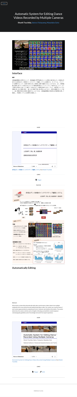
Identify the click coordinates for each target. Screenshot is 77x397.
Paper (40, 180)
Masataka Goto (53, 23)
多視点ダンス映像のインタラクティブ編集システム (26, 169)
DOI (43, 372)
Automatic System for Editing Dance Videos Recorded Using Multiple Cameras (34, 360)
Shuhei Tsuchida (47, 169)
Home (4, 3)
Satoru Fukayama (39, 23)
